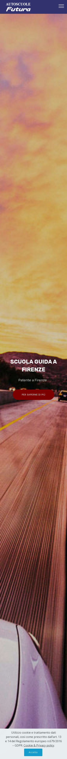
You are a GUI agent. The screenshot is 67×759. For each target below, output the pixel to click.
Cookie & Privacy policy (39, 745)
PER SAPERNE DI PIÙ (33, 394)
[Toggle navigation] (61, 6)
